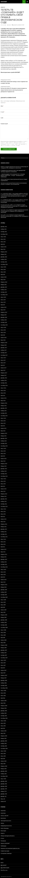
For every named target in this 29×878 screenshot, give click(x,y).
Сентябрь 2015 (4, 415)
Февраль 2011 (4, 554)
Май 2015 (3, 425)
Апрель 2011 (3, 549)
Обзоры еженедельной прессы (7, 835)
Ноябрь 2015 (4, 410)
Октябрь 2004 (4, 745)
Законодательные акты (6, 820)
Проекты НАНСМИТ (5, 843)
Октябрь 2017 (4, 352)
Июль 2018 (3, 329)
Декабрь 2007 (4, 649)
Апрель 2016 (3, 397)
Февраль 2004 (4, 765)
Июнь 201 (3, 798)
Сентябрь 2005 (4, 718)
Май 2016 (3, 395)
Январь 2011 (3, 556)
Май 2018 (3, 334)
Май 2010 (3, 576)
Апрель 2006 (3, 700)
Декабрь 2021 (4, 226)
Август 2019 (3, 296)
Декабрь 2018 (4, 317)
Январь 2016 (3, 405)
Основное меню (27, 1)
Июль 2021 (3, 239)
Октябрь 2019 (4, 291)
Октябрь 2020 (4, 261)
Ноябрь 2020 (4, 259)
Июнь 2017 (3, 362)
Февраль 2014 (4, 463)
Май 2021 (3, 244)
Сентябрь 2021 (4, 233)
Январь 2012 (3, 526)
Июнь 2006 (3, 695)
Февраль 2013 (4, 493)
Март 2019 (3, 309)
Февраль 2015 (4, 433)
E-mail (2, 112)
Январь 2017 (3, 375)
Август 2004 (3, 750)
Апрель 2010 (3, 579)
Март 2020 (3, 279)
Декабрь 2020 (4, 256)
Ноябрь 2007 (4, 652)
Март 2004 (3, 763)
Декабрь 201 (3, 796)
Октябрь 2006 (4, 685)
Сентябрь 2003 (4, 776)
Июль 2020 (3, 269)
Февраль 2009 (4, 614)
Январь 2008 (3, 647)
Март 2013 (3, 491)
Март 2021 (3, 249)
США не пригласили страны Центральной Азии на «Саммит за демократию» (14, 196)
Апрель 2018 (3, 337)
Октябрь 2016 (4, 382)
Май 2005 (3, 728)
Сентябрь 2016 (4, 385)
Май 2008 (3, 637)
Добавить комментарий (18, 24)
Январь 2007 (3, 677)
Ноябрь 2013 (4, 470)
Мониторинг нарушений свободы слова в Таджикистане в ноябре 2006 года (14, 81)
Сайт (2, 117)
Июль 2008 (3, 632)
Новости (3, 7)
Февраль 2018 (4, 342)
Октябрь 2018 (4, 322)
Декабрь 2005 (4, 710)
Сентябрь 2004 (4, 748)
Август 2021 (3, 236)
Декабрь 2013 (4, 468)
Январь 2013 (3, 496)
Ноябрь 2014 (4, 440)
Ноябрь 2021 (4, 228)
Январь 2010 (3, 586)
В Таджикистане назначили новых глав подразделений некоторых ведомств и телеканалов (13, 171)
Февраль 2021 (4, 251)
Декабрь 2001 (4, 783)
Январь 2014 (3, 465)
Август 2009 (3, 599)
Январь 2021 (3, 254)
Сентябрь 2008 (4, 627)
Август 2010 (3, 569)
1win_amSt (3, 214)
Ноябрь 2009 (4, 591)
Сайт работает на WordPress (6, 876)
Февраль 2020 (4, 281)
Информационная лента (6, 825)
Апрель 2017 (3, 367)
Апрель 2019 (3, 307)
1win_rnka (3, 209)
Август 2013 (3, 478)
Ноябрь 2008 (4, 622)
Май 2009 (3, 607)
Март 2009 (3, 612)
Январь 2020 (3, 284)
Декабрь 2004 (4, 740)
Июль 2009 (3, 602)
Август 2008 (3, 629)
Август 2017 (3, 357)
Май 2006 (3, 697)
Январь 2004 (3, 768)
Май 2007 (3, 667)
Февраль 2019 (4, 312)
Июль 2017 (3, 360)
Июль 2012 (3, 511)
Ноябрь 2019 (4, 289)
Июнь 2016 (3, 392)
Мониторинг (3, 830)
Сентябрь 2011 (4, 536)
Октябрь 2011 (4, 533)
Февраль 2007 (4, 675)
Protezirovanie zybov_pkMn (7, 204)
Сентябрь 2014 (4, 445)
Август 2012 (3, 508)
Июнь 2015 (3, 423)
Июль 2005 (3, 723)
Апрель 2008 (3, 639)
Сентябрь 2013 (4, 476)
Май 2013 (3, 486)
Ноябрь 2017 (4, 349)
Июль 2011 (3, 541)
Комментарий (4, 123)
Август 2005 (3, 720)
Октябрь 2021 (4, 231)
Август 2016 (3, 387)
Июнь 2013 (3, 483)
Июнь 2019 (3, 302)
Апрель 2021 (3, 246)
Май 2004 (3, 758)
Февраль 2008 (4, 644)
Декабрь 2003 (4, 770)
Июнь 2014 (3, 453)
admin (9, 24)
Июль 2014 (3, 450)
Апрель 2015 (3, 428)
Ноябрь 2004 (4, 743)
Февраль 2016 (4, 402)
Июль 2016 (3, 390)
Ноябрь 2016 (4, 380)
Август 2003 (3, 778)
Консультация (4, 202)
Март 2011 (3, 551)
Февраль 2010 (4, 584)
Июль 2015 (3, 420)
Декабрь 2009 (4, 589)
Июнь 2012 (3, 513)
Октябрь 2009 (4, 594)
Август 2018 (3, 327)
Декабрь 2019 (4, 286)
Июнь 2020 (3, 271)
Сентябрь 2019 (4, 294)
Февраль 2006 (4, 705)
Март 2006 (3, 702)
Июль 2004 (3, 753)
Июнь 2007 (3, 665)
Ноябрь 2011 (4, 531)
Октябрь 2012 (4, 503)
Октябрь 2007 (4, 655)
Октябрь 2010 (4, 564)
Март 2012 (3, 521)
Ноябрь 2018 (4, 319)
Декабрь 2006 (4, 680)
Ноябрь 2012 (4, 501)
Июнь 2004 (3, 755)
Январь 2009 (3, 617)
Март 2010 (3, 581)
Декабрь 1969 (4, 793)
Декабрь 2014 (4, 438)
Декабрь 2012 (4, 498)
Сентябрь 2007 (4, 657)
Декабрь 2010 (4, 559)
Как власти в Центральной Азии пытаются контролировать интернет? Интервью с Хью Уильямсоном (14, 183)
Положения (3, 840)
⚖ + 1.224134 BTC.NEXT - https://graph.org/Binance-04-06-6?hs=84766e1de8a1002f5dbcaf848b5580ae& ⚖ (14, 194)
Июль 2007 (3, 662)
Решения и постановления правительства (10, 848)
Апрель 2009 (3, 609)
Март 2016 (3, 400)
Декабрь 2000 (4, 786)
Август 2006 (3, 690)
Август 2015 (3, 418)
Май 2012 (3, 516)
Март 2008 (3, 642)
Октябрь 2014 (4, 443)
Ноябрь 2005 (4, 712)
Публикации (3, 845)
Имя (2, 106)
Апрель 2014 (3, 458)
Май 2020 (3, 274)
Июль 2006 (3, 692)
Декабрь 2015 (4, 407)
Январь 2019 (3, 314)
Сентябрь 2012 (4, 506)
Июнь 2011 (3, 544)
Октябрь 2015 (4, 412)
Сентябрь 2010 (4, 566)
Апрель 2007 (3, 670)
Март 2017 (3, 370)
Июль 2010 (3, 571)
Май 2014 (3, 455)
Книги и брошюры (5, 828)
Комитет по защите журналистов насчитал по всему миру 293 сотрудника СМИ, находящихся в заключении (14, 167)
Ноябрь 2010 (4, 561)
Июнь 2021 (3, 241)
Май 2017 (3, 365)
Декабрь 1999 (4, 788)
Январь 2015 (3, 435)
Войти (2, 862)
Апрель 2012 (3, 518)
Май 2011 (3, 546)
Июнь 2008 (3, 634)
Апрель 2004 (3, 760)
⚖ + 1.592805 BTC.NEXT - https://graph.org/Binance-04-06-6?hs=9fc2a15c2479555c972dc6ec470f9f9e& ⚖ (14, 200)
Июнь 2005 (3, 725)
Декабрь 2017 (4, 347)
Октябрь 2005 (4, 715)
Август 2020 (3, 266)
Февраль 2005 (4, 735)
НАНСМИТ (4, 1)
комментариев (5, 867)
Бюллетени (3, 817)
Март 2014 (3, 460)
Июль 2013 (3, 481)
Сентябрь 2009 (4, 597)
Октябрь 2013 (4, 473)
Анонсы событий (4, 815)
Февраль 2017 (4, 372)
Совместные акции (5, 850)
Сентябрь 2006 (4, 687)
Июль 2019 (3, 299)
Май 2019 (3, 304)
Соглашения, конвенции (6, 853)
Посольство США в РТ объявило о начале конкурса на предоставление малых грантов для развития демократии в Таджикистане (14, 89)
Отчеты (2, 838)
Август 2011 (3, 539)
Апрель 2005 (3, 730)
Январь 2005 (3, 738)
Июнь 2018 (3, 332)
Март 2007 (3, 672)
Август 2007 (3, 660)
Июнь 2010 (3, 574)
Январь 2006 (3, 707)
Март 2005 (3, 733)
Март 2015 (3, 430)
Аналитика (3, 810)
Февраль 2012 (4, 523)
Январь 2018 (3, 344)
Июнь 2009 (3, 604)
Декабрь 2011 (4, 528)
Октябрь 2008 (4, 624)
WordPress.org (4, 870)
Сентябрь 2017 (4, 354)
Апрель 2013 (3, 488)
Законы (2, 823)
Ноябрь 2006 (4, 682)
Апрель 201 (3, 801)
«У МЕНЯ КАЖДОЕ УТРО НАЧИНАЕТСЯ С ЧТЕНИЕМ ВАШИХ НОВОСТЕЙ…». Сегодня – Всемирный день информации (13, 175)
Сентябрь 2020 (4, 264)
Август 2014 (3, 448)
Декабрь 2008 (4, 619)
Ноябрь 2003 (4, 773)
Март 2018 (3, 339)
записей (3, 865)
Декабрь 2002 (4, 781)
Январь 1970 (3, 791)
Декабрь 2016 (4, 377)
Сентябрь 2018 (4, 324)
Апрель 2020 (3, 276)
